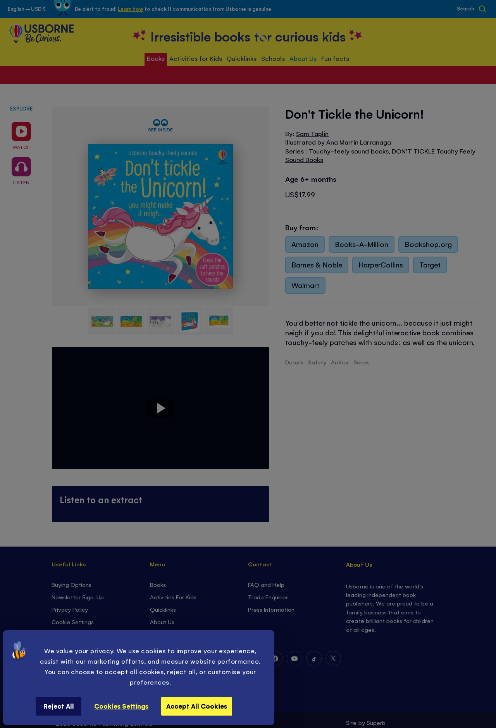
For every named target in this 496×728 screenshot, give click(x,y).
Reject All (58, 706)
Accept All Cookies (196, 706)
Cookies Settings (121, 706)
